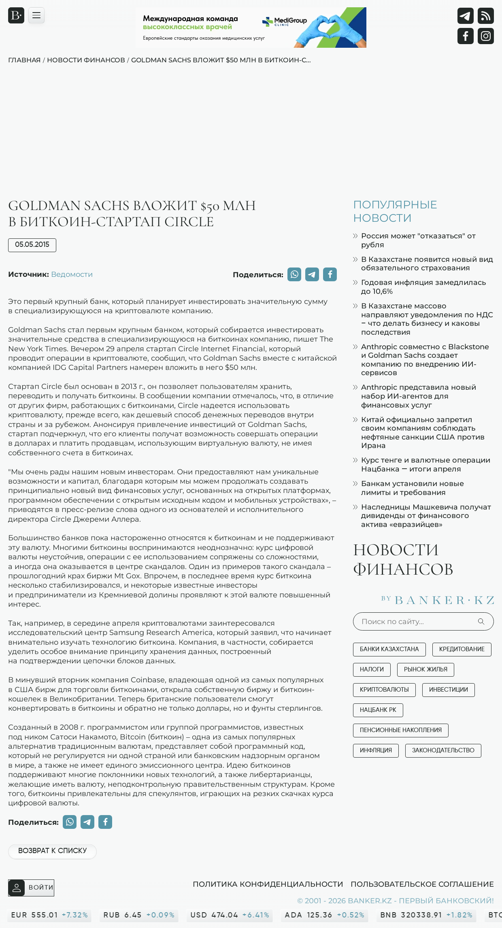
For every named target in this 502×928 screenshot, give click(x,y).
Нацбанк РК (378, 710)
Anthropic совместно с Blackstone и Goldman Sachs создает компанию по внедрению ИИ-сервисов (421, 359)
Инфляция (376, 750)
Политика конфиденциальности (268, 883)
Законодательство (443, 750)
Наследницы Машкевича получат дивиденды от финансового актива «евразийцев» (422, 516)
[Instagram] (486, 36)
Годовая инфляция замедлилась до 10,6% (419, 286)
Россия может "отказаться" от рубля (414, 240)
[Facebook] (465, 36)
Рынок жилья (425, 670)
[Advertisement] (251, 137)
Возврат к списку (52, 851)
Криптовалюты (384, 690)
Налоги (372, 670)
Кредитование (462, 649)
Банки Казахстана (389, 649)
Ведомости (72, 274)
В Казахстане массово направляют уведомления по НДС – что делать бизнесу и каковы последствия (423, 319)
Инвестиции (448, 690)
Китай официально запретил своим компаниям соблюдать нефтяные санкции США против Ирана (419, 432)
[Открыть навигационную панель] (36, 15)
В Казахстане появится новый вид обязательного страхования (423, 263)
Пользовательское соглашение (422, 883)
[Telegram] (465, 16)
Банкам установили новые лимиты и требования (408, 488)
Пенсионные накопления (401, 730)
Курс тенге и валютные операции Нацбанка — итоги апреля (421, 464)
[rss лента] (486, 16)
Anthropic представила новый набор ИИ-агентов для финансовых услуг (414, 396)
